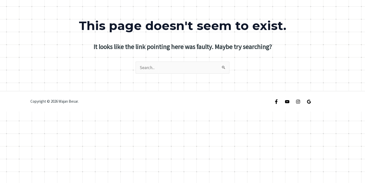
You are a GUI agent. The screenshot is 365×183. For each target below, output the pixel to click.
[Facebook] (276, 101)
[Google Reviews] (309, 101)
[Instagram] (298, 101)
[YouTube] (287, 101)
